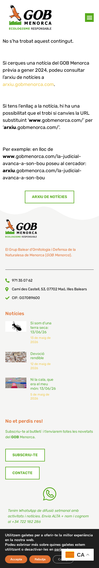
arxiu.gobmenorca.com (28, 84)
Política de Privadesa (33, 558)
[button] (89, 19)
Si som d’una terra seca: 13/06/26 (40, 407)
